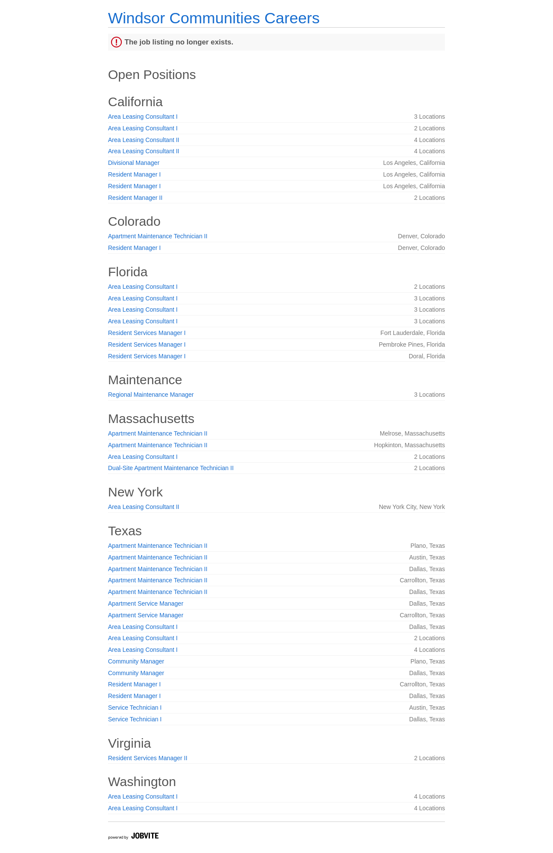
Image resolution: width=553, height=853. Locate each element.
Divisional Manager (133, 162)
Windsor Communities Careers (214, 18)
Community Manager (136, 661)
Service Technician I (135, 707)
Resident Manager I (134, 174)
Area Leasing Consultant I (143, 116)
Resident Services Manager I (147, 332)
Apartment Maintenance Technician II (157, 236)
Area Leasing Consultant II (143, 139)
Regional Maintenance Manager (151, 394)
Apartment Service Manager (145, 603)
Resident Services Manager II (148, 758)
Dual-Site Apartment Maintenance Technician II (171, 467)
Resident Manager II (135, 197)
